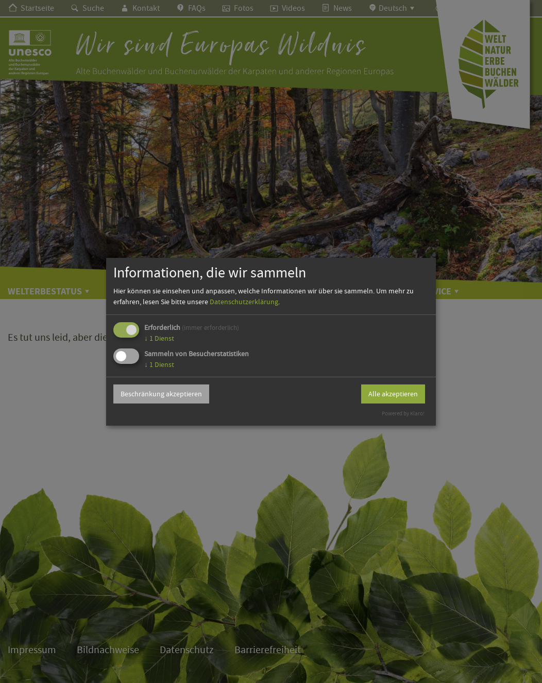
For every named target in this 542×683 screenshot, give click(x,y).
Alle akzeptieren (393, 393)
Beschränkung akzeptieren (161, 393)
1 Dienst (159, 338)
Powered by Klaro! (403, 413)
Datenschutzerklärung (244, 301)
